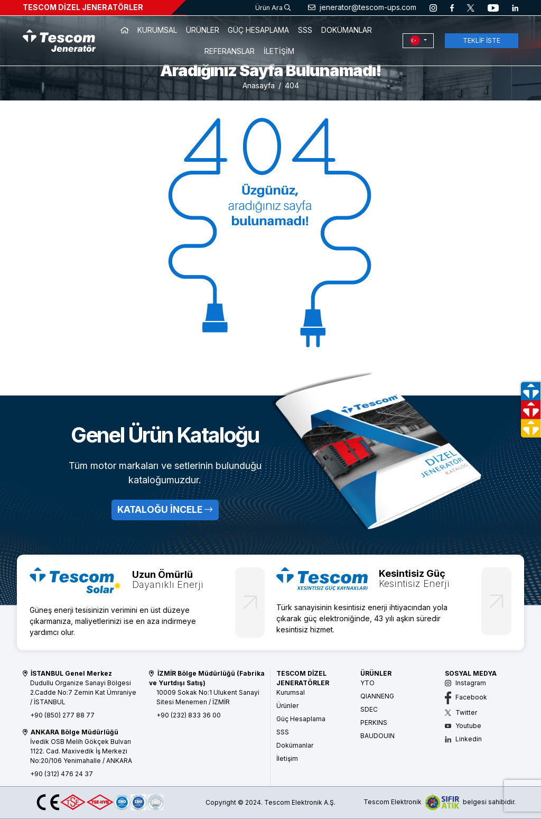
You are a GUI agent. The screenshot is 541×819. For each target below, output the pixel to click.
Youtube (463, 726)
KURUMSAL (157, 29)
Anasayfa (258, 85)
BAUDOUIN (377, 736)
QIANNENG (377, 696)
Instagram (465, 683)
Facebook (466, 697)
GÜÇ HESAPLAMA (258, 29)
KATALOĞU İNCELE (164, 509)
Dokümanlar (294, 745)
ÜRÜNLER (202, 29)
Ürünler (287, 706)
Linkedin (463, 739)
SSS (305, 29)
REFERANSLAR (229, 51)
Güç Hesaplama (300, 719)
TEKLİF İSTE (481, 40)
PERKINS (373, 722)
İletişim (287, 758)
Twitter (461, 712)
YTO (367, 683)
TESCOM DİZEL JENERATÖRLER (83, 7)
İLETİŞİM (279, 51)
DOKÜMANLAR (346, 29)
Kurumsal (290, 692)
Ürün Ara (273, 8)
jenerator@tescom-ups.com (362, 7)
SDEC (369, 709)
